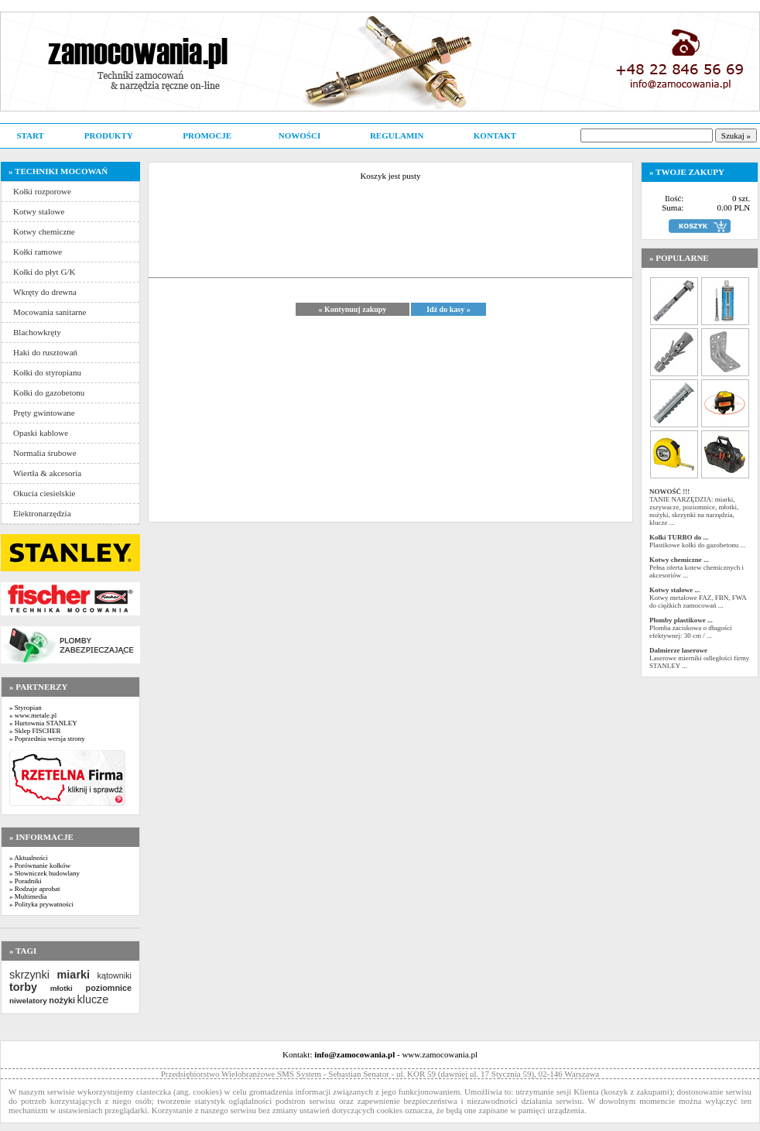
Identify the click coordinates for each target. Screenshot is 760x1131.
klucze (92, 999)
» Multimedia (28, 896)
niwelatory (28, 1000)
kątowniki (115, 975)
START (29, 135)
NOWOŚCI (299, 135)
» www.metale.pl (32, 715)
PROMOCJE (207, 135)
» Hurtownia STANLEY (43, 723)
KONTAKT (495, 135)
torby (23, 987)
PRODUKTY (108, 135)
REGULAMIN (397, 135)
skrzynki (29, 974)
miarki (73, 974)
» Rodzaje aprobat (34, 889)
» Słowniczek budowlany (44, 873)
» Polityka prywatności (41, 904)
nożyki (62, 1000)
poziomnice (109, 987)
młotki (61, 988)
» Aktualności (28, 858)
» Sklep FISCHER (35, 731)
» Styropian (25, 707)
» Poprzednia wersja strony (47, 738)
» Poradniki (25, 881)
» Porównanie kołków (39, 865)
